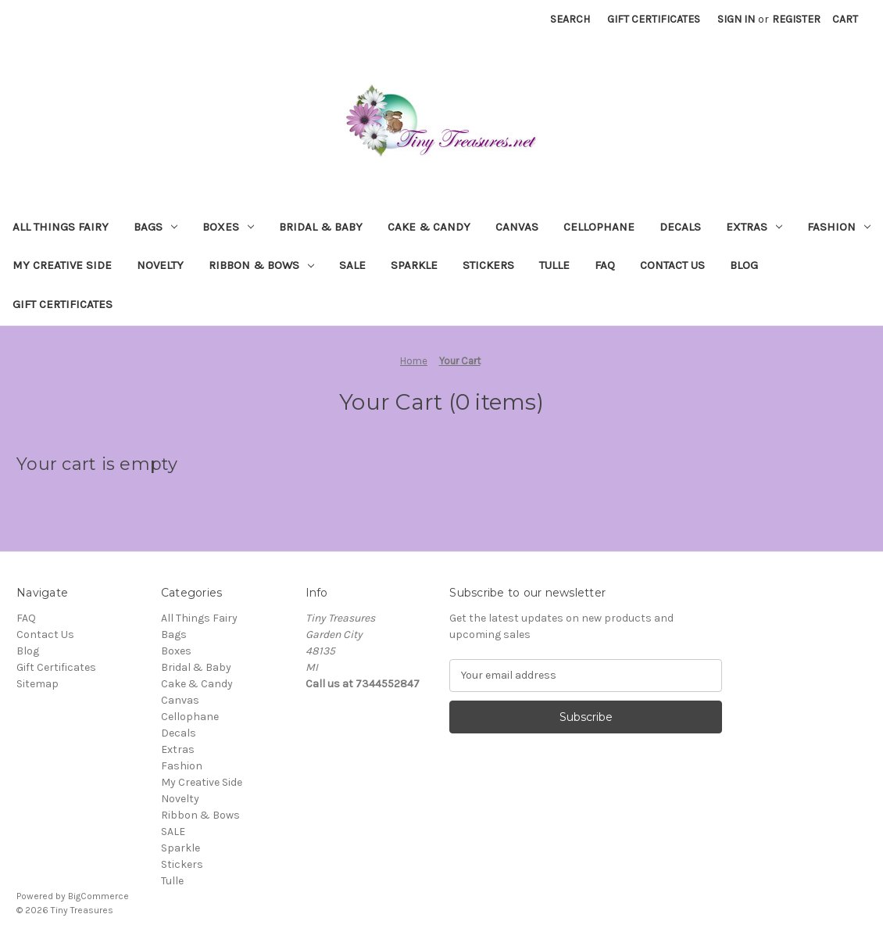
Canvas (516, 227)
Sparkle (414, 265)
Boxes (228, 227)
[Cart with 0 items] (845, 19)
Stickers (488, 265)
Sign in (736, 19)
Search (570, 19)
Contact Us (672, 265)
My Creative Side (62, 265)
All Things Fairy (61, 227)
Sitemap (37, 683)
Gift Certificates (653, 19)
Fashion (838, 227)
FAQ (605, 265)
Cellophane (599, 227)
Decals (680, 227)
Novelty (160, 265)
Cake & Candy (429, 227)
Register (796, 19)
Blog (744, 265)
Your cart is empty (97, 464)
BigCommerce (98, 896)
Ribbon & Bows (261, 265)
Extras (754, 227)
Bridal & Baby (321, 227)
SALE (352, 265)
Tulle (554, 265)
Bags (155, 227)
